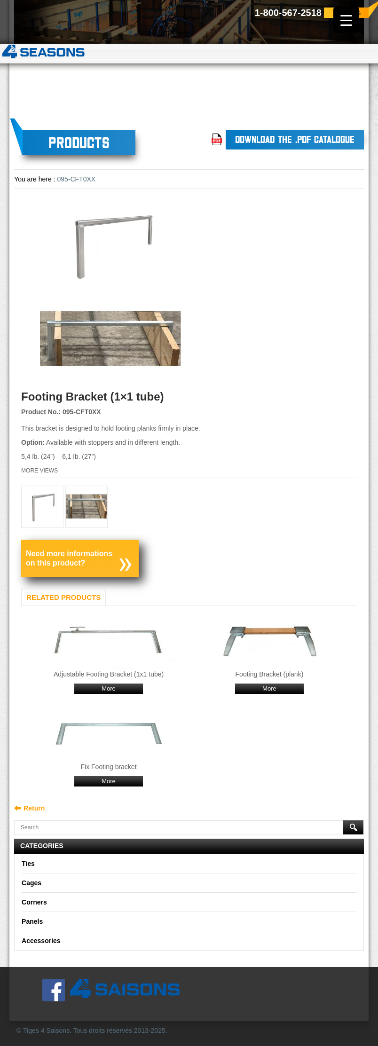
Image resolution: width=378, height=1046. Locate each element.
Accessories (41, 940)
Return (34, 808)
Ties (28, 863)
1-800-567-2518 (288, 13)
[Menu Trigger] (346, 20)
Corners (34, 902)
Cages (31, 883)
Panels (32, 921)
